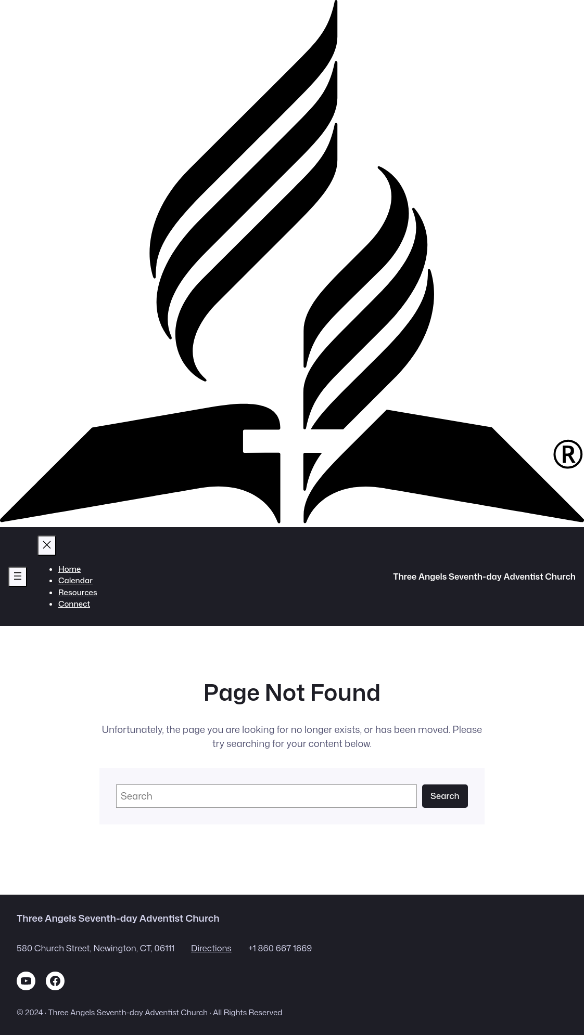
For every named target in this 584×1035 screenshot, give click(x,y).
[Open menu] (17, 577)
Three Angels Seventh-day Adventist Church (484, 576)
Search (445, 796)
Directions (211, 948)
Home (69, 569)
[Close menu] (46, 545)
